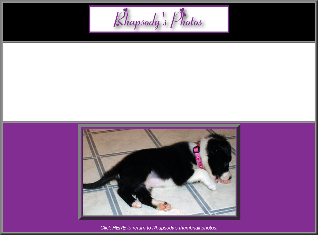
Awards (165, 57)
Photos (165, 79)
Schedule (165, 51)
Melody (171, 62)
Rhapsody (171, 73)
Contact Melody (165, 112)
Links (164, 107)
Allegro (171, 68)
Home (165, 46)
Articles (165, 101)
